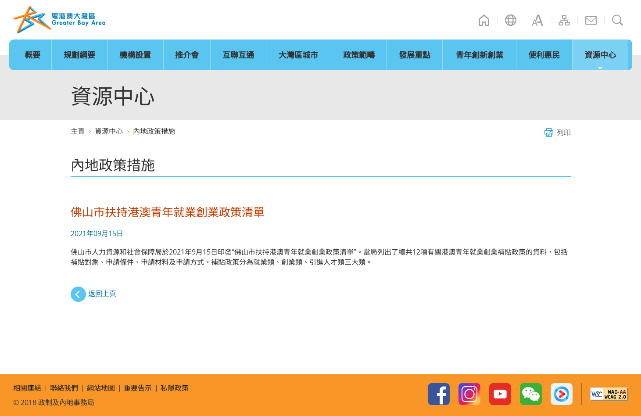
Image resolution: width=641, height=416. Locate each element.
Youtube (500, 394)
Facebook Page (439, 394)
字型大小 (537, 20)
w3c (609, 394)
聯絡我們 (591, 20)
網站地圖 (564, 20)
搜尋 (617, 20)
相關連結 (27, 388)
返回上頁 (102, 293)
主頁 (484, 20)
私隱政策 (175, 388)
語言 (510, 20)
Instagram (469, 394)
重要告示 (138, 388)
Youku (562, 394)
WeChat (531, 394)
